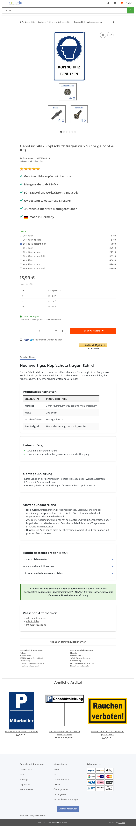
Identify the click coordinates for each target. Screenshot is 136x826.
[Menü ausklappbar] (3, 2)
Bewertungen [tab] (49, 357)
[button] (108, 3)
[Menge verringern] (23, 331)
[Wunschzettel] (115, 3)
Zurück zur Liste (28, 22)
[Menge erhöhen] (63, 331)
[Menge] (39, 331)
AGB (22, 774)
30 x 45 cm (69, 247)
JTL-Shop (121, 823)
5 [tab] (72, 132)
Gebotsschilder (37, 161)
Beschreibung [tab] (28, 357)
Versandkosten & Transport (66, 799)
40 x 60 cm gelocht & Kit (69, 268)
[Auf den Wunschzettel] (110, 35)
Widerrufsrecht (27, 789)
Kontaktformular (61, 779)
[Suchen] (64, 10)
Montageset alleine (36, 624)
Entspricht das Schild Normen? (39, 566)
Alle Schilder (32, 621)
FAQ (55, 774)
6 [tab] (75, 132)
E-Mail (56, 769)
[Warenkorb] (126, 3)
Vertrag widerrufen (68, 808)
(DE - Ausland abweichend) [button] (50, 319)
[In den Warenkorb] (93, 331)
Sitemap (24, 779)
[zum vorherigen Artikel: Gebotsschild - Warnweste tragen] (113, 22)
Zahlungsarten (60, 794)
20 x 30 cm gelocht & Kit (69, 243)
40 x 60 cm (69, 260)
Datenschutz (26, 769)
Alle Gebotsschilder (36, 618)
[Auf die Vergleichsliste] (103, 35)
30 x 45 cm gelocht (69, 251)
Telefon (57, 784)
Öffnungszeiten (61, 789)
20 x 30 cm (69, 235)
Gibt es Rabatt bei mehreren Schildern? (43, 573)
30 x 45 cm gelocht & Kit (69, 256)
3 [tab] (67, 132)
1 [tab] (61, 132)
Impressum (25, 784)
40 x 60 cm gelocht (69, 264)
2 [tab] (64, 132)
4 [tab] (69, 132)
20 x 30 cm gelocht (69, 239)
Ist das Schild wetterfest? (36, 559)
